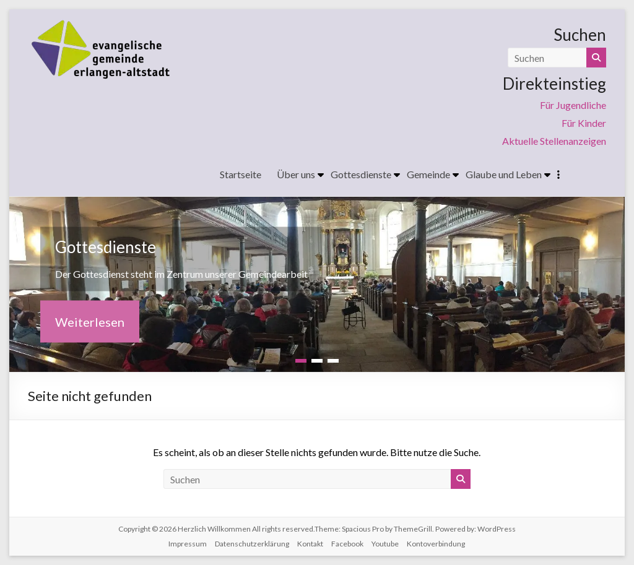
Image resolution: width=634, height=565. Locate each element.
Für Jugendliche (573, 105)
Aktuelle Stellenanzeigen (554, 141)
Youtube (385, 543)
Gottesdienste (361, 174)
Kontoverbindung (436, 543)
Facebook (347, 543)
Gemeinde (428, 174)
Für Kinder (584, 123)
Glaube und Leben (504, 174)
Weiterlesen (89, 321)
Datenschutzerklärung (252, 543)
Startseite (240, 174)
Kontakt (310, 543)
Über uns (296, 174)
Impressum (187, 543)
